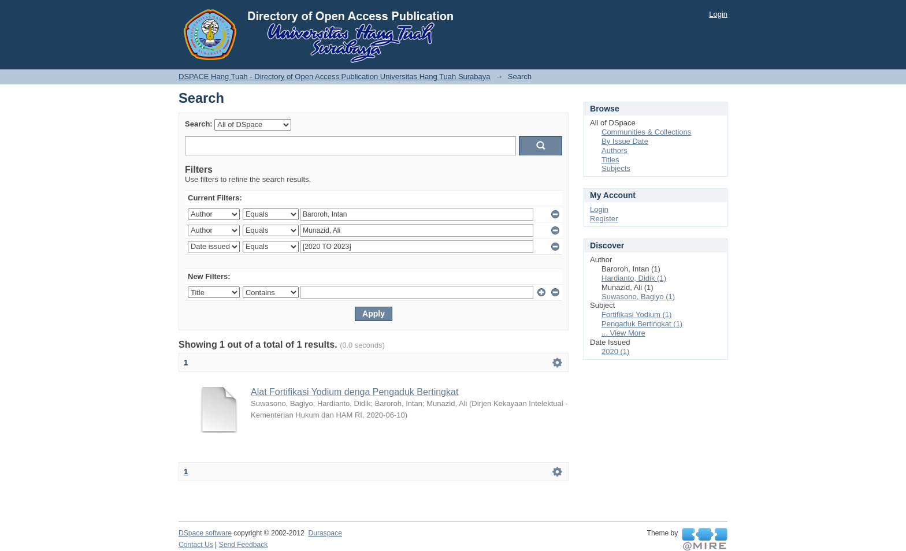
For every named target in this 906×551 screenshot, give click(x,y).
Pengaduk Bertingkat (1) (641, 323)
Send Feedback (243, 545)
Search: (199, 124)
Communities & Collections (646, 132)
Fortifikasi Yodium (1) (636, 314)
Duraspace (324, 533)
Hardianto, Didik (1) (633, 278)
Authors (614, 150)
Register (604, 218)
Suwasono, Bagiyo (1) (638, 296)
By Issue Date (624, 141)
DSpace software (205, 533)
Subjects (615, 168)
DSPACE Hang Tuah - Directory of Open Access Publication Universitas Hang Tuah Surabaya (335, 76)
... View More (623, 333)
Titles (610, 159)
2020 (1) (615, 351)
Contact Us (196, 545)
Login (718, 14)
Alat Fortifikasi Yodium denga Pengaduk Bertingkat (354, 392)
